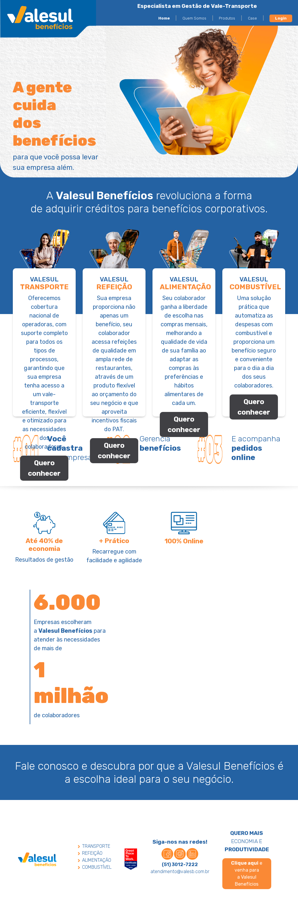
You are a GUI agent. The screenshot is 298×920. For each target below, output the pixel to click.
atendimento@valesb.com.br (179, 873)
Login (281, 18)
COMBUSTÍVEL (94, 869)
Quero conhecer (44, 468)
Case (252, 18)
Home (164, 18)
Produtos (227, 18)
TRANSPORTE (94, 848)
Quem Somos (194, 18)
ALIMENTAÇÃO (94, 862)
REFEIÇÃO (90, 855)
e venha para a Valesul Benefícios (246, 875)
